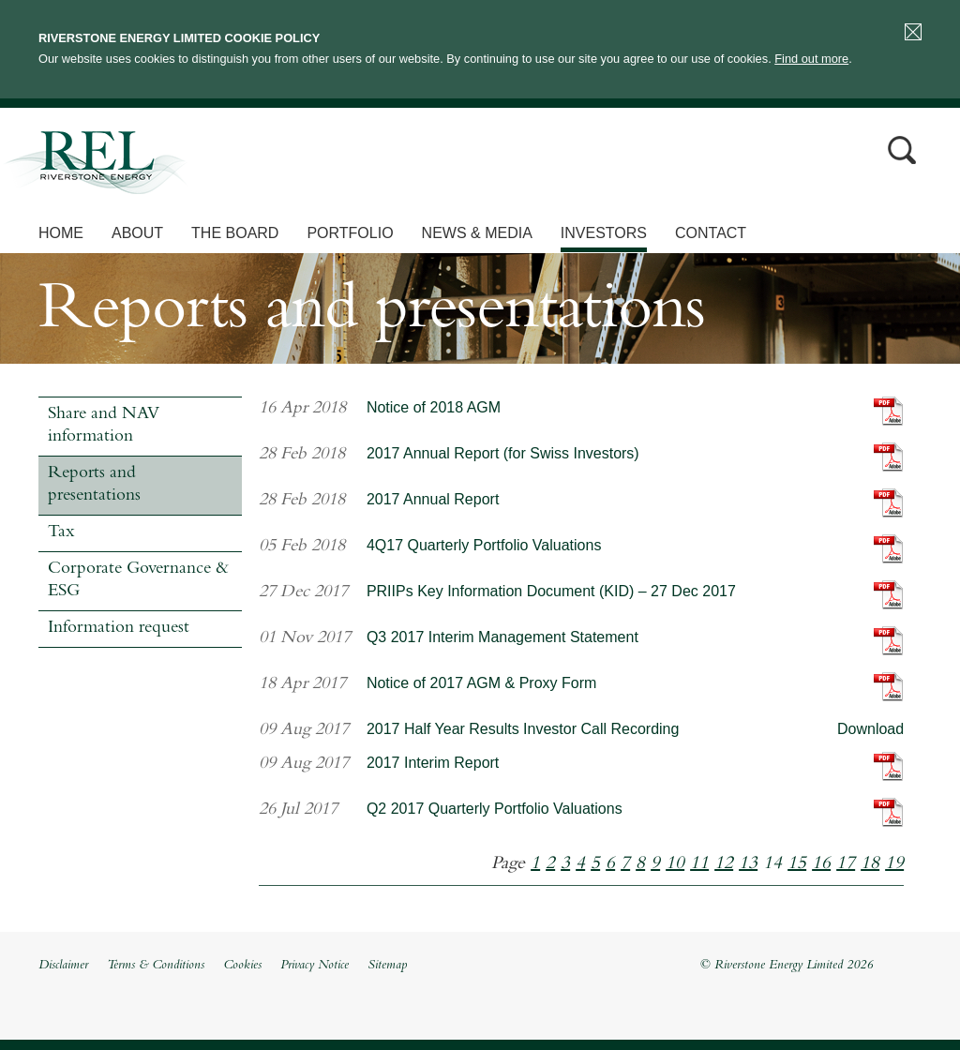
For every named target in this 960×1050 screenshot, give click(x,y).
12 (723, 864)
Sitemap (387, 965)
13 (748, 864)
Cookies (242, 965)
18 (870, 864)
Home (60, 233)
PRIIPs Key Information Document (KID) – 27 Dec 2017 (551, 591)
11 (699, 864)
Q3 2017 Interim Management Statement (502, 637)
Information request (118, 629)
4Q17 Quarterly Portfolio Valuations (484, 545)
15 (797, 864)
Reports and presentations (94, 485)
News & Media (477, 233)
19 (894, 864)
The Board (234, 233)
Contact (710, 233)
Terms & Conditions (155, 965)
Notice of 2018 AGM (434, 407)
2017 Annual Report (433, 499)
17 (845, 864)
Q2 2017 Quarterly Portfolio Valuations (494, 809)
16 (821, 864)
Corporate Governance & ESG (138, 581)
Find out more (811, 59)
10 (675, 864)
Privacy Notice (314, 965)
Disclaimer (63, 965)
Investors (604, 233)
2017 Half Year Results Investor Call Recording (523, 729)
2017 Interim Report (433, 763)
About (137, 233)
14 (772, 864)
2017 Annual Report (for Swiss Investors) (503, 453)
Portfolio (350, 233)
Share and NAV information (103, 426)
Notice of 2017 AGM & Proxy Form (481, 683)
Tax (61, 533)
